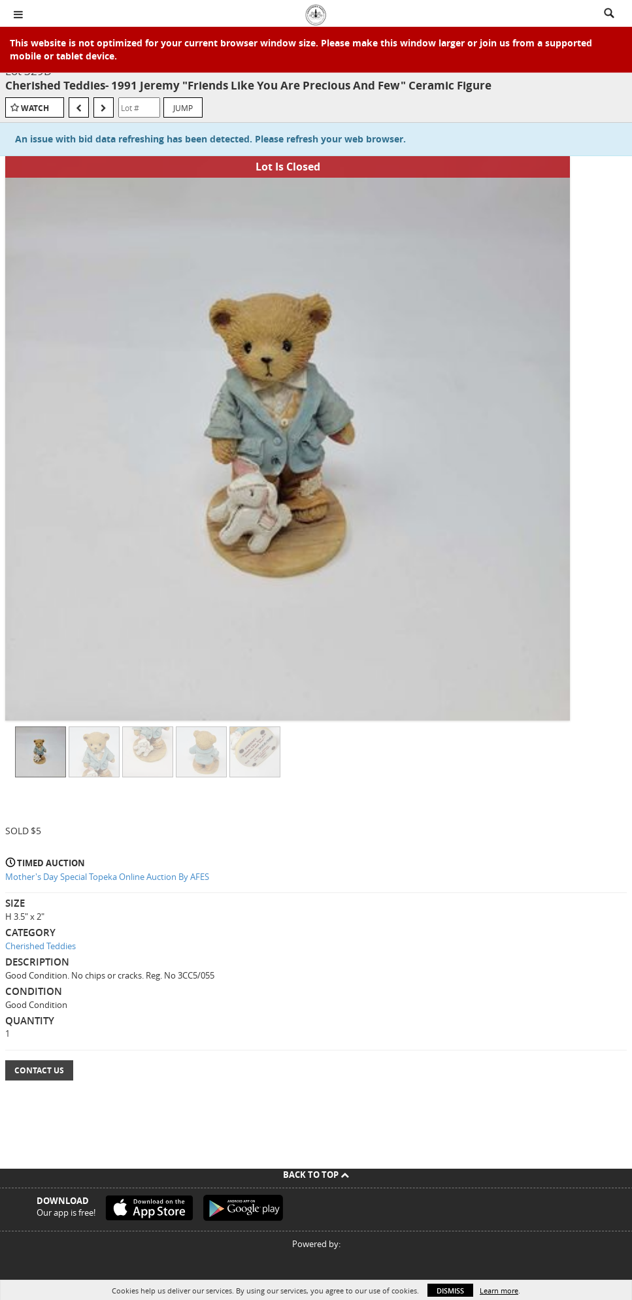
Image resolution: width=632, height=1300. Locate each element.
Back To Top (316, 1174)
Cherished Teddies (40, 946)
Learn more (499, 1290)
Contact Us (39, 1070)
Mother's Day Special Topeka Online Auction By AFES (107, 877)
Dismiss (450, 1290)
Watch (35, 108)
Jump (183, 108)
